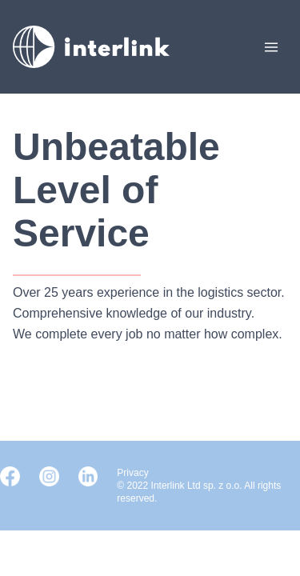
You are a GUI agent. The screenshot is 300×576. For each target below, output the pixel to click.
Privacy (132, 472)
